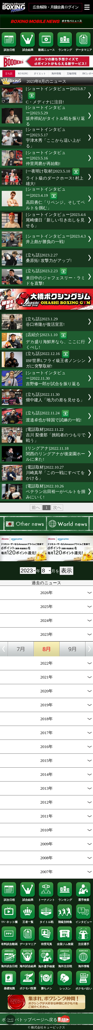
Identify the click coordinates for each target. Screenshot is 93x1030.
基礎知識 (9, 987)
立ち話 (8, 73)
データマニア (83, 48)
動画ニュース (46, 48)
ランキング (65, 48)
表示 (66, 570)
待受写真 (46, 943)
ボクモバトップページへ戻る (36, 1019)
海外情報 (56, 73)
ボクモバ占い (83, 987)
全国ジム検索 (65, 943)
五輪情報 (71, 73)
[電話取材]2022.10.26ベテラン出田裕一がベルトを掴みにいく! (55, 491)
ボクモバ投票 (27, 987)
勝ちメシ (46, 987)
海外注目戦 (65, 965)
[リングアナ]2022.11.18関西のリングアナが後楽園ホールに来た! (55, 454)
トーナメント (46, 898)
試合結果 (27, 48)
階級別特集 (65, 920)
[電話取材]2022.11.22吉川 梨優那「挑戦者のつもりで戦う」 (56, 435)
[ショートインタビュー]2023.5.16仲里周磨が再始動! (46, 158)
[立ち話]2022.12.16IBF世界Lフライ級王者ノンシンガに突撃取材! (56, 359)
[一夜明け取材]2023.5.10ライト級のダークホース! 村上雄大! (54, 177)
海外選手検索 (46, 965)
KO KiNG (23, 73)
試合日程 (9, 48)
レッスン (65, 987)
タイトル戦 (46, 920)
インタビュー (83, 920)
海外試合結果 (27, 965)
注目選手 (83, 943)
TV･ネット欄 (9, 920)
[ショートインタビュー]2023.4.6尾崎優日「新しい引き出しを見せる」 (56, 220)
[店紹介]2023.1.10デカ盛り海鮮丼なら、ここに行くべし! (55, 340)
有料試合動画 (9, 943)
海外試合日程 (9, 965)
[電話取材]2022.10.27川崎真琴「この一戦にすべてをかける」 (55, 472)
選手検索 (83, 898)
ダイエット (40, 73)
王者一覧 (27, 920)
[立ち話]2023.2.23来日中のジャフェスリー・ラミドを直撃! (55, 277)
